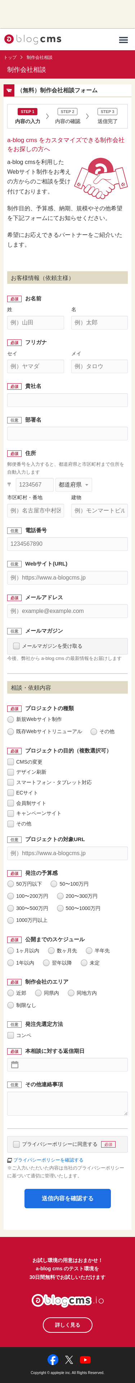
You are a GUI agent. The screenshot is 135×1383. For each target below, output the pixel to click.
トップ (10, 57)
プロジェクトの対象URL (55, 839)
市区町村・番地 (24, 497)
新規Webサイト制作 (34, 719)
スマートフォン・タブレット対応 (49, 782)
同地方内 (82, 993)
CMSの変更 (24, 762)
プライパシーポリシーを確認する (48, 1160)
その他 (102, 731)
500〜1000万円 (79, 908)
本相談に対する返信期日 (55, 1051)
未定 (90, 963)
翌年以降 (57, 963)
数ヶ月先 (62, 951)
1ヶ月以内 (23, 951)
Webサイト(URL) (46, 564)
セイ (12, 353)
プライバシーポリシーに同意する (64, 1144)
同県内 (47, 993)
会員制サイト (26, 803)
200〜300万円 (77, 896)
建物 (76, 497)
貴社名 (33, 386)
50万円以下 (24, 884)
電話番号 (36, 530)
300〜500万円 (27, 908)
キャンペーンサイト (34, 813)
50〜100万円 (69, 884)
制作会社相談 (40, 57)
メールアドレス (44, 597)
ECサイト (22, 793)
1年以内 (20, 963)
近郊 (16, 993)
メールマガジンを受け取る (47, 646)
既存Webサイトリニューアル (44, 731)
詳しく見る (67, 1325)
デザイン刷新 (26, 772)
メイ (76, 353)
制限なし (21, 1005)
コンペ (19, 1035)
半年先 (98, 951)
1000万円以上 (27, 920)
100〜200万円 (27, 896)
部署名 (33, 420)
